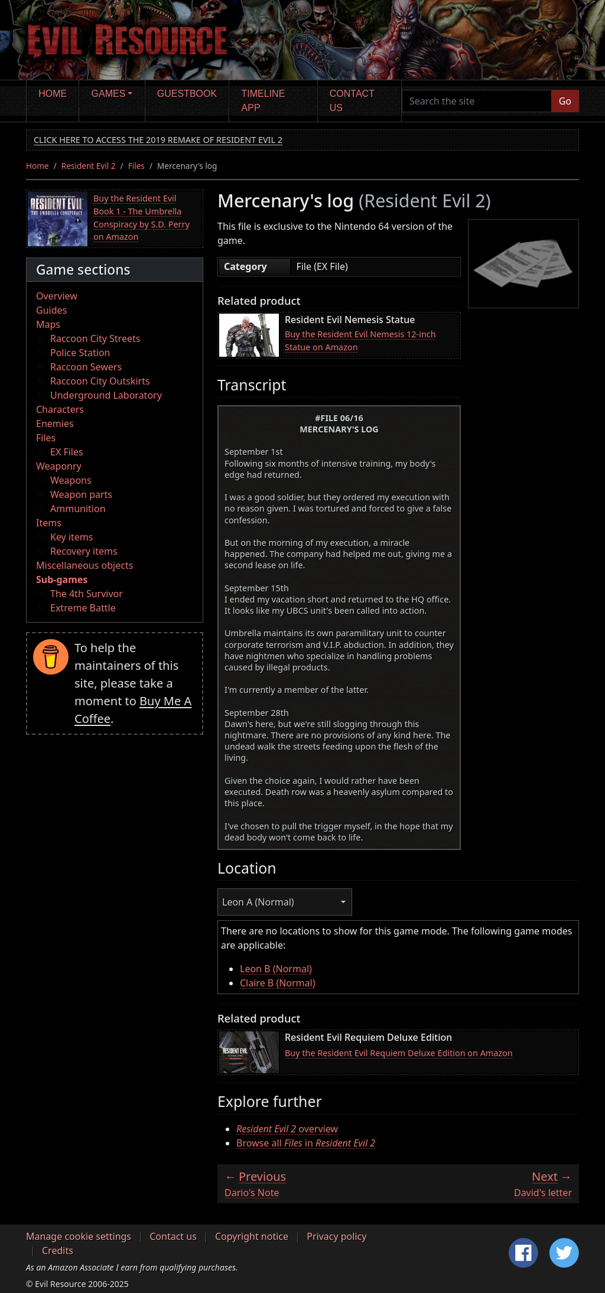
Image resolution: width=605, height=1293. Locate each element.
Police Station (80, 352)
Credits (57, 1250)
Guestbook (187, 94)
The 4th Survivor (86, 593)
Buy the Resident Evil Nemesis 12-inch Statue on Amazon (360, 340)
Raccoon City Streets (95, 338)
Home (52, 94)
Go (565, 101)
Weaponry (59, 466)
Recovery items (84, 551)
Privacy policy (336, 1236)
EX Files (66, 451)
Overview (56, 295)
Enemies (55, 423)
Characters (60, 409)
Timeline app (263, 101)
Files (136, 165)
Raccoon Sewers (86, 366)
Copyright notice (251, 1236)
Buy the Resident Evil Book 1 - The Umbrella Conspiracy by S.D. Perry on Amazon (141, 217)
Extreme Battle (83, 607)
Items (48, 522)
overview (287, 1128)
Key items (71, 536)
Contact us (352, 101)
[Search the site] (477, 101)
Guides (51, 310)
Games (109, 94)
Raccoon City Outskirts (100, 380)
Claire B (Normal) (277, 982)
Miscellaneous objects (84, 565)
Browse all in (305, 1142)
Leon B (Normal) (276, 968)
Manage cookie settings (78, 1236)
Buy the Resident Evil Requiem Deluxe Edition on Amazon (399, 1052)
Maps (48, 324)
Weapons (71, 480)
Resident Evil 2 (88, 165)
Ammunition (78, 508)
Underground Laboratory (106, 395)
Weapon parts (81, 494)
